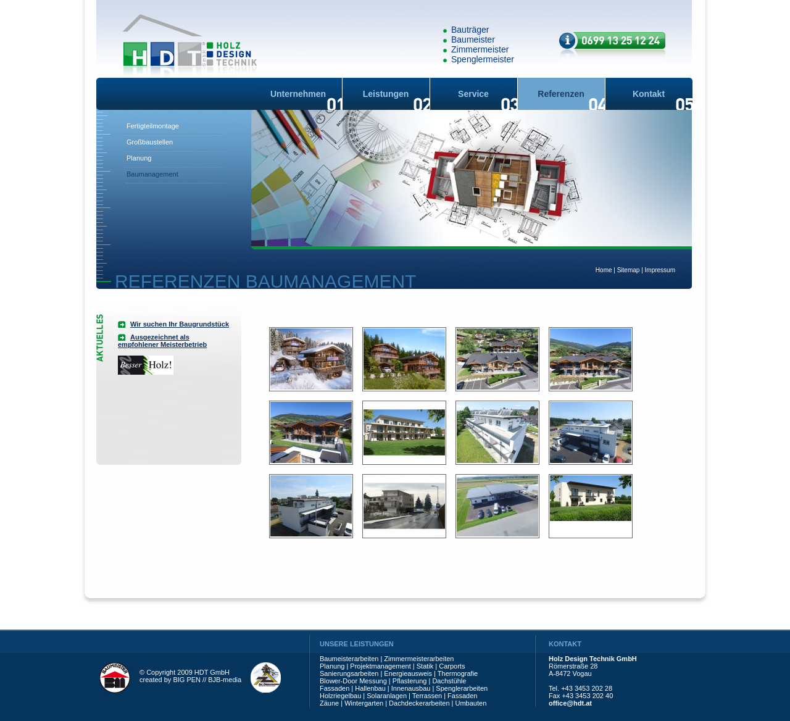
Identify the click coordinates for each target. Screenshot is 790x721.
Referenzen (561, 94)
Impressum (660, 270)
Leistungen (386, 94)
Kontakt (649, 94)
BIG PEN (187, 679)
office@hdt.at (570, 703)
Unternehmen (298, 94)
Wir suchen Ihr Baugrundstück (179, 324)
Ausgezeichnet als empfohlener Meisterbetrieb (162, 340)
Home (604, 270)
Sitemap (628, 270)
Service (473, 94)
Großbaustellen (150, 142)
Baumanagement (152, 174)
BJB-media (224, 679)
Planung (139, 158)
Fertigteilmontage (153, 126)
